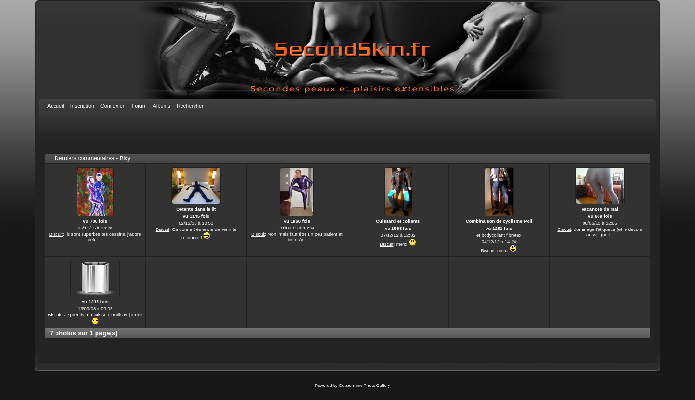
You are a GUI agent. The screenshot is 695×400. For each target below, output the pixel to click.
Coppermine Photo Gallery (364, 385)
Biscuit (56, 234)
